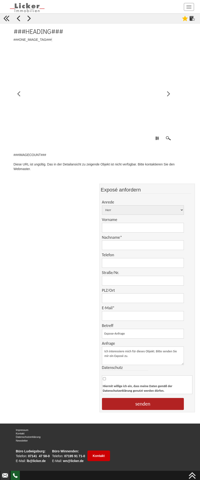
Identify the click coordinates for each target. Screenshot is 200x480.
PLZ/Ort (108, 290)
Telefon (108, 254)
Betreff (107, 325)
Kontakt (20, 433)
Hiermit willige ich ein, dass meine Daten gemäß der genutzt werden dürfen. (137, 388)
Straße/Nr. (110, 272)
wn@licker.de (73, 461)
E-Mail (108, 307)
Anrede (108, 202)
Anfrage (108, 343)
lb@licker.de (36, 461)
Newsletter (22, 440)
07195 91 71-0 (74, 456)
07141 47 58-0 (39, 456)
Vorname (109, 219)
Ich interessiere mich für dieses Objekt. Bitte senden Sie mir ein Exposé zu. (143, 356)
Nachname (112, 237)
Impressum (22, 430)
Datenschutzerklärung (117, 391)
